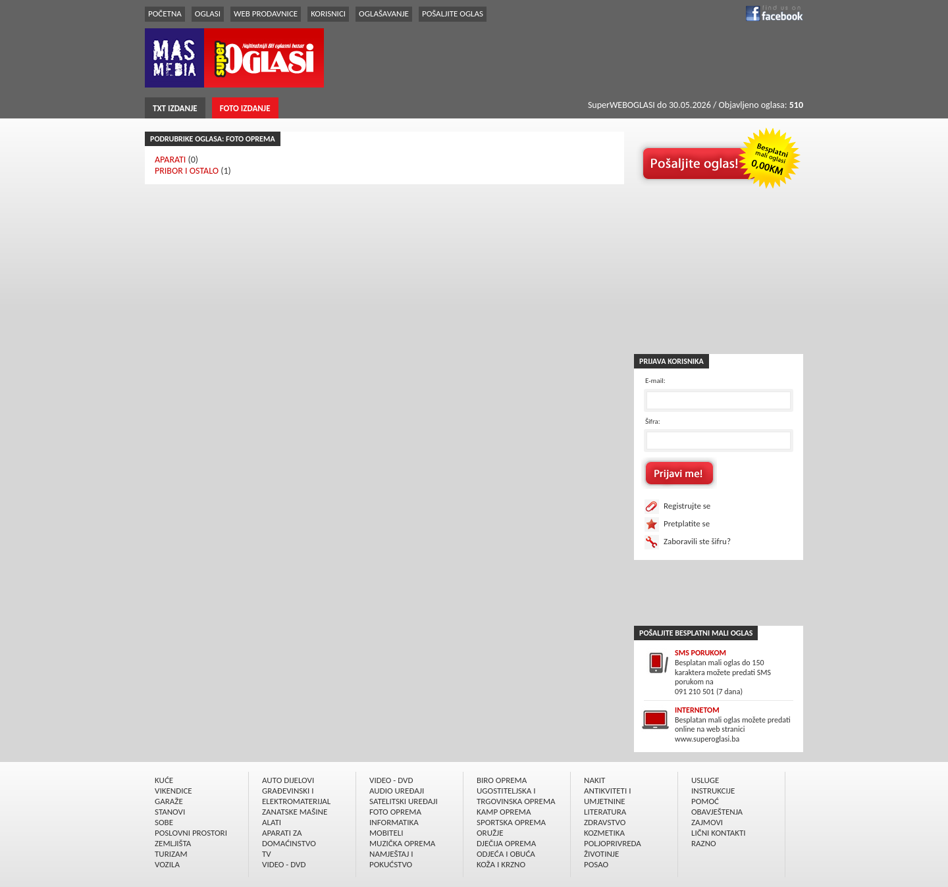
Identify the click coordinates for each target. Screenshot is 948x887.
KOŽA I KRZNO (501, 864)
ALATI (271, 822)
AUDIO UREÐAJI (396, 791)
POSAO (596, 864)
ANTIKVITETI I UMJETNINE (607, 796)
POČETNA (165, 13)
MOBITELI (386, 833)
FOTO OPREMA (395, 812)
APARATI (170, 159)
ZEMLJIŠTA (173, 843)
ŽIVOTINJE (601, 854)
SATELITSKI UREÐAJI (403, 801)
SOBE (164, 822)
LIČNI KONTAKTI (718, 833)
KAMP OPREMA (504, 812)
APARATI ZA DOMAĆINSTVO (289, 838)
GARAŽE (169, 801)
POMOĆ (705, 801)
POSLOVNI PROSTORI (191, 833)
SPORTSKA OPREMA (511, 822)
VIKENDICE (173, 791)
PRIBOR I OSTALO (187, 170)
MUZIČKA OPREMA (402, 843)
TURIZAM (171, 854)
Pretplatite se (687, 523)
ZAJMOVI (707, 822)
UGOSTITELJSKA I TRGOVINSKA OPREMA (516, 796)
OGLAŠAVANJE (384, 13)
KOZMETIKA (604, 833)
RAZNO (703, 843)
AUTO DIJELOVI (288, 780)
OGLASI (208, 13)
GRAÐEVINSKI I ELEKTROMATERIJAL (296, 796)
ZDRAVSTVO (604, 822)
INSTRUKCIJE (713, 791)
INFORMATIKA (394, 822)
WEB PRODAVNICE (266, 13)
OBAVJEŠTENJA (717, 812)
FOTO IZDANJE (245, 108)
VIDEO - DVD (283, 864)
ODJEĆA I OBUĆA (506, 854)
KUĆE (164, 780)
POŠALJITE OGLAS (452, 13)
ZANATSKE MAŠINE (294, 812)
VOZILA (167, 864)
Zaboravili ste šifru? (697, 541)
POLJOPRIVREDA (612, 843)
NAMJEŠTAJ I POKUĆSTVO (391, 859)
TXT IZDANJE (175, 108)
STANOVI (170, 812)
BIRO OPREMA (502, 780)
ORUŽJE (490, 833)
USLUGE (705, 780)
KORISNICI (328, 13)
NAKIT (594, 780)
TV (266, 854)
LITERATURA (605, 812)
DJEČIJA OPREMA (506, 843)
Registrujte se (687, 506)
